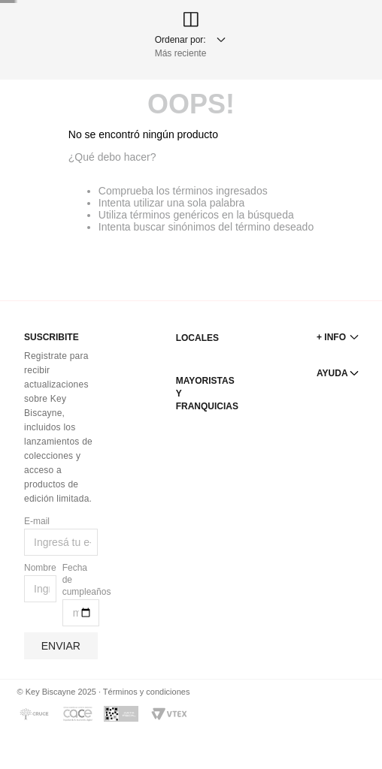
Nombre (40, 567)
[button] (349, 730)
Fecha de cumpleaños (80, 579)
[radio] (43, 104)
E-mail (37, 521)
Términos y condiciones (146, 691)
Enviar (60, 646)
